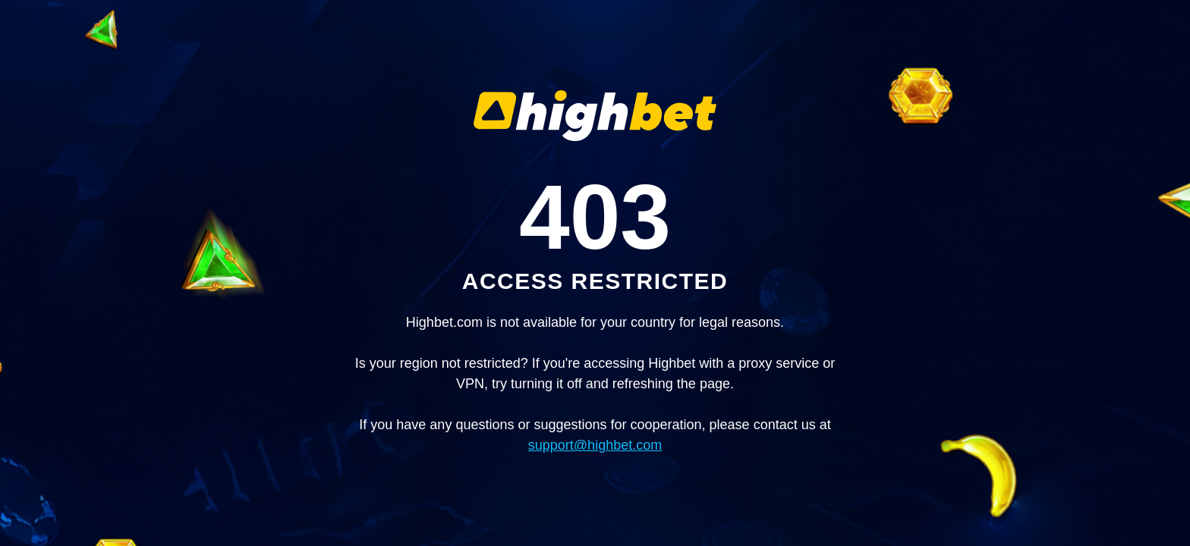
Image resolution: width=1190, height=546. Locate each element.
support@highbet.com (595, 445)
